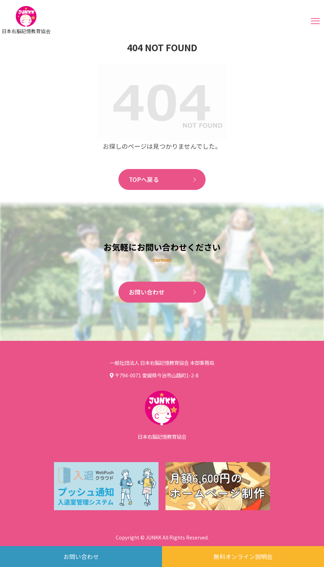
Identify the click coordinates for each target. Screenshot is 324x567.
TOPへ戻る (145, 179)
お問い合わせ (148, 292)
